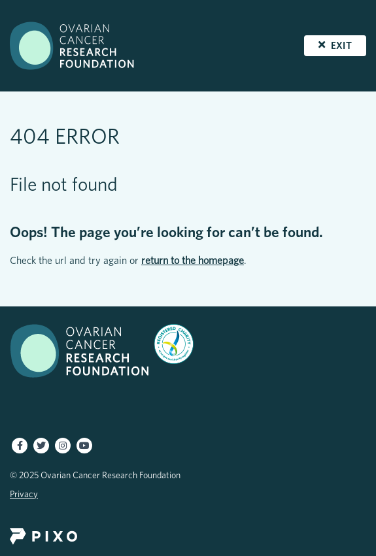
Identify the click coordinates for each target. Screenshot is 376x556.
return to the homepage (192, 260)
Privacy (24, 494)
